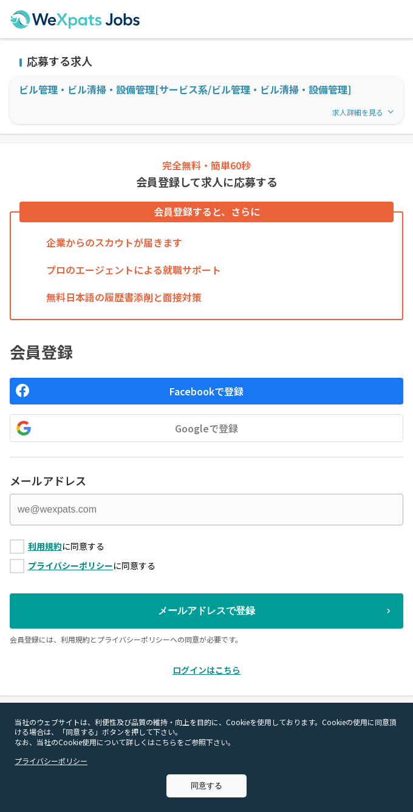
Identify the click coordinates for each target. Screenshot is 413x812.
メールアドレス (48, 480)
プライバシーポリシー (70, 565)
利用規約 (45, 546)
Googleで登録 (206, 428)
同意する (206, 785)
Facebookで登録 (206, 391)
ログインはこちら (206, 670)
